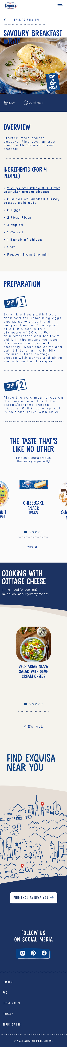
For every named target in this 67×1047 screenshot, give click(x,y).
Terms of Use (12, 1024)
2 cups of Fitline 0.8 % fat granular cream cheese (32, 190)
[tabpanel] (33, 497)
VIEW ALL (33, 547)
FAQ (5, 992)
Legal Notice (12, 1003)
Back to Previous (27, 19)
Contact (8, 982)
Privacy (8, 1014)
